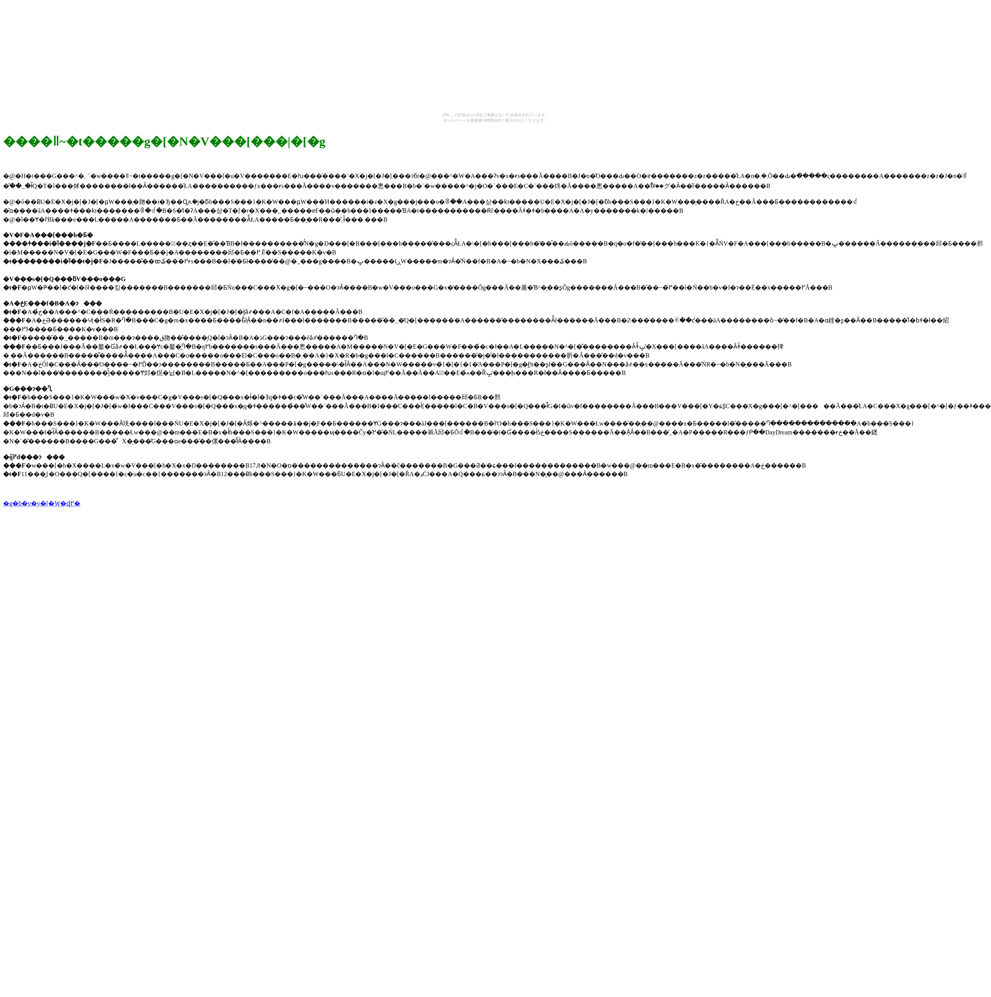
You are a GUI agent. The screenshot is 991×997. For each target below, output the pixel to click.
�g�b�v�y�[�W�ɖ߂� (41, 503)
